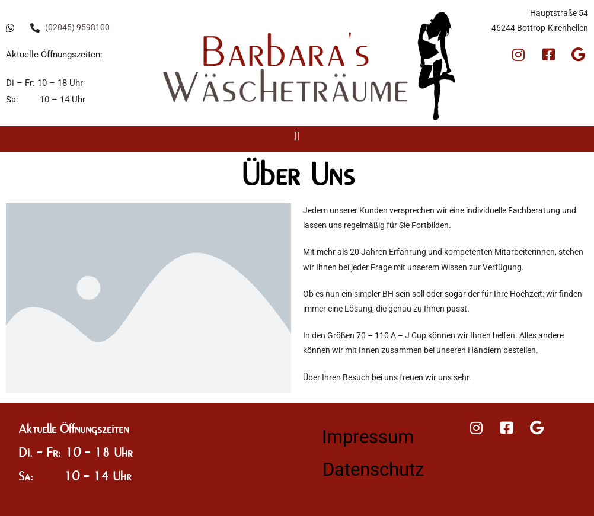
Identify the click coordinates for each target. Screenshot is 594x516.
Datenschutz (373, 469)
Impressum (368, 437)
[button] (296, 136)
